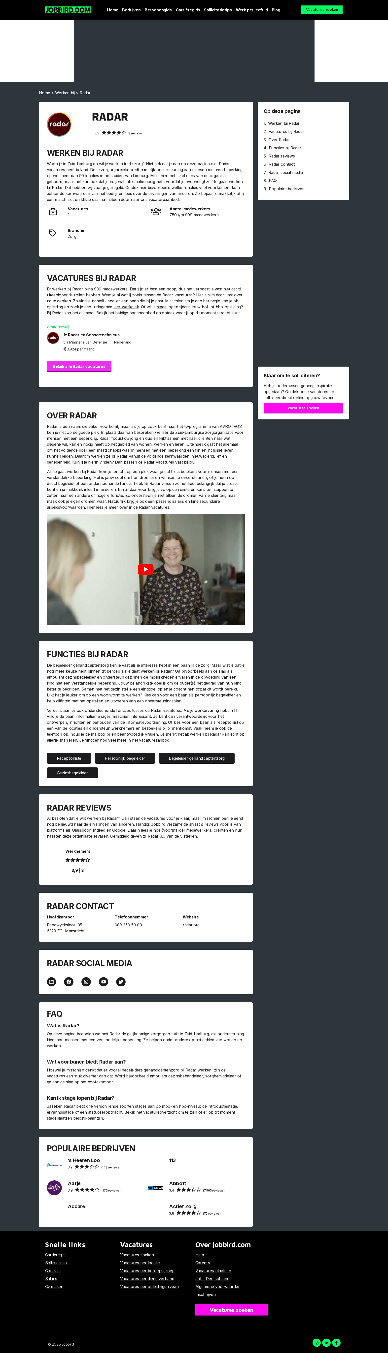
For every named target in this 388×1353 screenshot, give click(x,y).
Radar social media (285, 172)
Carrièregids (188, 9)
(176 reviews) (94, 1190)
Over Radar (279, 139)
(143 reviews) (94, 1167)
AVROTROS (231, 426)
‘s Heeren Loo (84, 1160)
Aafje (74, 1183)
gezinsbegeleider (80, 677)
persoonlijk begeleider (215, 694)
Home (112, 9)
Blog (276, 9)
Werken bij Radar (284, 123)
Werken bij (64, 92)
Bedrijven (131, 9)
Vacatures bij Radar (286, 131)
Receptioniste (69, 758)
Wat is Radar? (63, 1026)
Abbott (177, 1183)
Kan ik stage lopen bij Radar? (80, 1098)
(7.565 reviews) (197, 1190)
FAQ (273, 180)
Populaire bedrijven (287, 188)
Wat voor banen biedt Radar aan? (86, 1062)
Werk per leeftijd (252, 9)
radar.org (191, 924)
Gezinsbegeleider (72, 772)
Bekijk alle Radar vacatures (79, 366)
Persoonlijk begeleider (125, 758)
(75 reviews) (195, 1213)
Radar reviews (282, 156)
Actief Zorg (182, 1206)
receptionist (227, 722)
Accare (76, 1206)
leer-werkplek (126, 306)
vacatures (56, 1075)
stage (162, 306)
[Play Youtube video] (146, 569)
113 (172, 1160)
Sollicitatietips (218, 9)
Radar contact (282, 164)
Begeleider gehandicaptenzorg (197, 758)
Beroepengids (158, 9)
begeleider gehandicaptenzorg (81, 665)
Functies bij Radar (285, 147)
